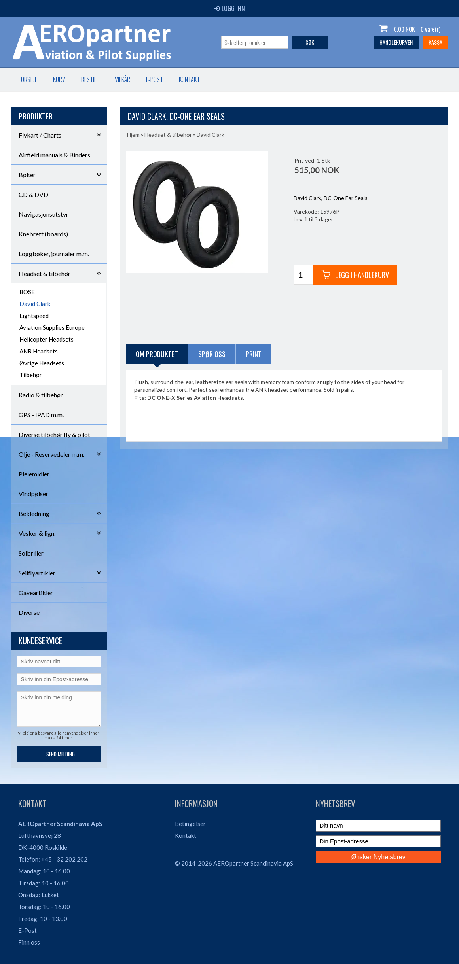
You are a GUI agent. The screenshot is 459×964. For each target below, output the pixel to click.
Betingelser (190, 823)
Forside (28, 79)
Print (254, 354)
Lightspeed (34, 315)
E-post (154, 79)
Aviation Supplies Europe (52, 327)
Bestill (90, 79)
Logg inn (229, 8)
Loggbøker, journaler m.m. (54, 253)
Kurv (59, 79)
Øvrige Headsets (41, 363)
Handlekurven (396, 42)
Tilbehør (30, 374)
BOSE (27, 291)
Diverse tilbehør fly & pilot (54, 434)
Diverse (29, 612)
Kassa (435, 42)
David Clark (34, 303)
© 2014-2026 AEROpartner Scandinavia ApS (234, 863)
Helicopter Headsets (46, 339)
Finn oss (29, 942)
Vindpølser (33, 493)
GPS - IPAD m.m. (41, 414)
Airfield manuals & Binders (54, 155)
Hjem (133, 134)
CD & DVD (33, 194)
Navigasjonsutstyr (43, 214)
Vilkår (122, 79)
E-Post (27, 930)
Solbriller (31, 553)
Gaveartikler (36, 592)
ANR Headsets (38, 351)
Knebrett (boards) (43, 234)
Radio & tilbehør (41, 395)
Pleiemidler (34, 474)
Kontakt (189, 79)
